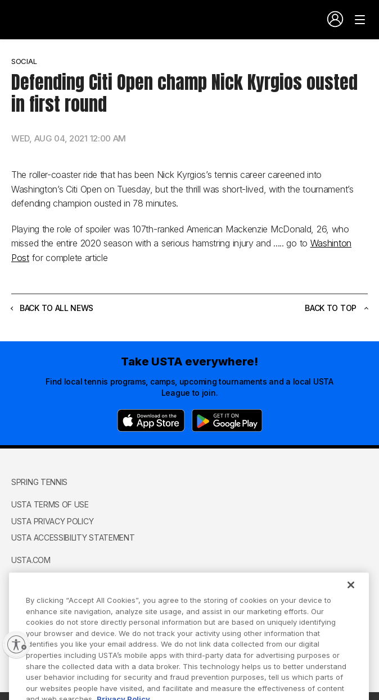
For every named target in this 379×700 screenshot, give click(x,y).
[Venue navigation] (360, 19)
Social (24, 61)
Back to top (336, 308)
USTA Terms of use (50, 504)
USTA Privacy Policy (52, 521)
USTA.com (31, 560)
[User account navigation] (335, 19)
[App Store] (151, 420)
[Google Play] (227, 420)
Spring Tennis (39, 482)
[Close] (351, 596)
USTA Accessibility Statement (73, 537)
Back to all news (52, 308)
